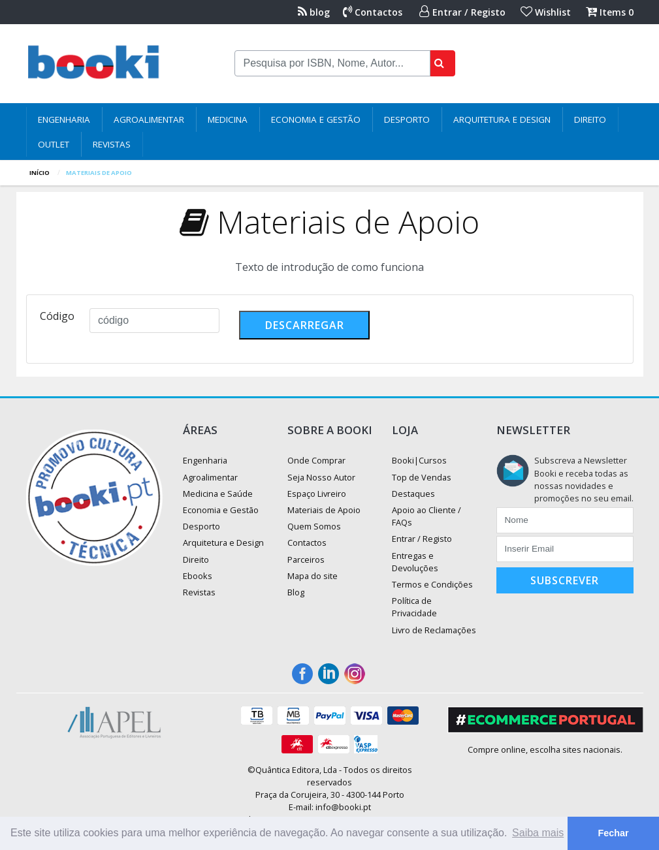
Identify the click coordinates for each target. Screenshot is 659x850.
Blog (295, 592)
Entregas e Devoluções (415, 562)
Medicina (228, 119)
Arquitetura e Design (502, 119)
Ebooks (197, 576)
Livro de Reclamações (434, 630)
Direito (590, 119)
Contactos (372, 12)
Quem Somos (314, 526)
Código (57, 316)
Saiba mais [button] (538, 832)
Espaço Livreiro (316, 493)
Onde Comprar (316, 460)
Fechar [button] (613, 833)
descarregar (304, 325)
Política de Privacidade (414, 607)
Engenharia (64, 119)
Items (610, 12)
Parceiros (306, 559)
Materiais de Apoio (324, 510)
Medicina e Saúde (218, 493)
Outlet (53, 144)
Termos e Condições (432, 584)
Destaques (413, 493)
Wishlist (546, 12)
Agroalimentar (149, 119)
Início (39, 172)
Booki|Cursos (419, 460)
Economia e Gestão (316, 119)
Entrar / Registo (462, 12)
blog (314, 12)
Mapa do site (312, 576)
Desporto (407, 119)
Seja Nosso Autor (321, 477)
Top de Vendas (421, 477)
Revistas (112, 144)
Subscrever (564, 580)
